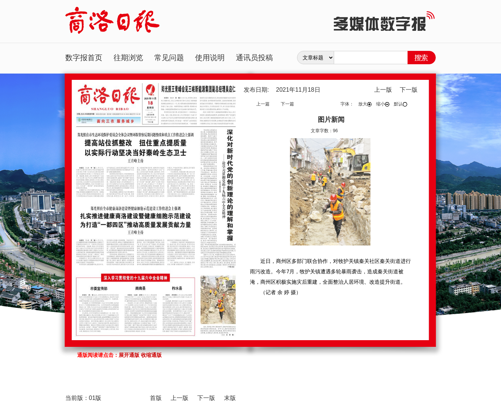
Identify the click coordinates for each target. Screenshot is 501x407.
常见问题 (169, 57)
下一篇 (287, 104)
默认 (400, 104)
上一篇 (263, 104)
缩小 (382, 104)
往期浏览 (128, 57)
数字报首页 (83, 57)
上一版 (383, 90)
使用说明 (210, 57)
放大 (365, 104)
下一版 (409, 90)
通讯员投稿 (254, 57)
